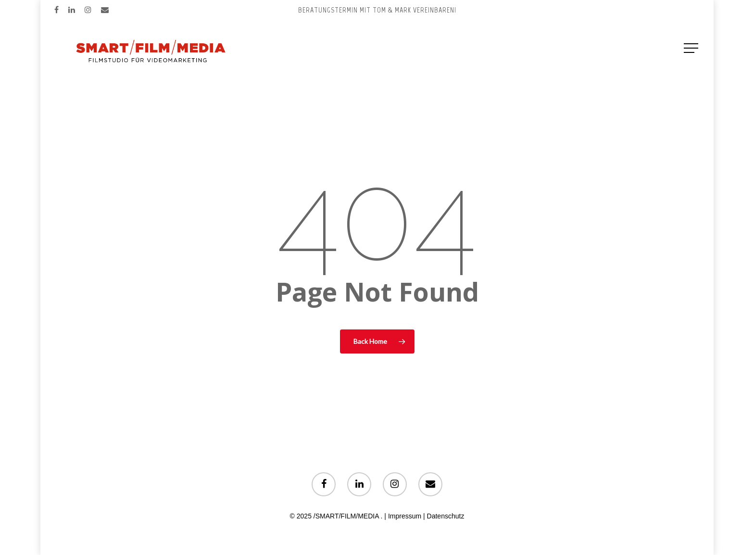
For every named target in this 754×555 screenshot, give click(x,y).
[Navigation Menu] (692, 48)
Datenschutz (446, 516)
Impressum (404, 516)
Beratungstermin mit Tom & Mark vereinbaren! (377, 9)
